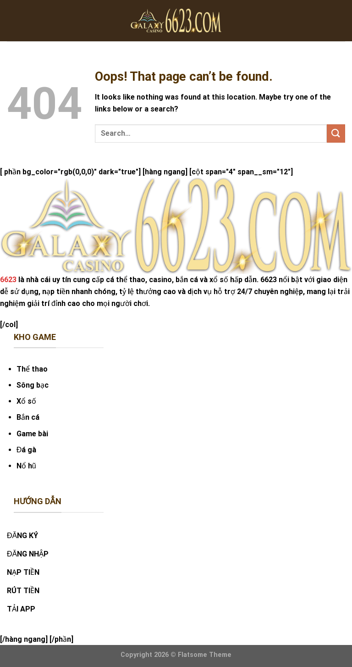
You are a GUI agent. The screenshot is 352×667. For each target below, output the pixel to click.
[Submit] (336, 133)
